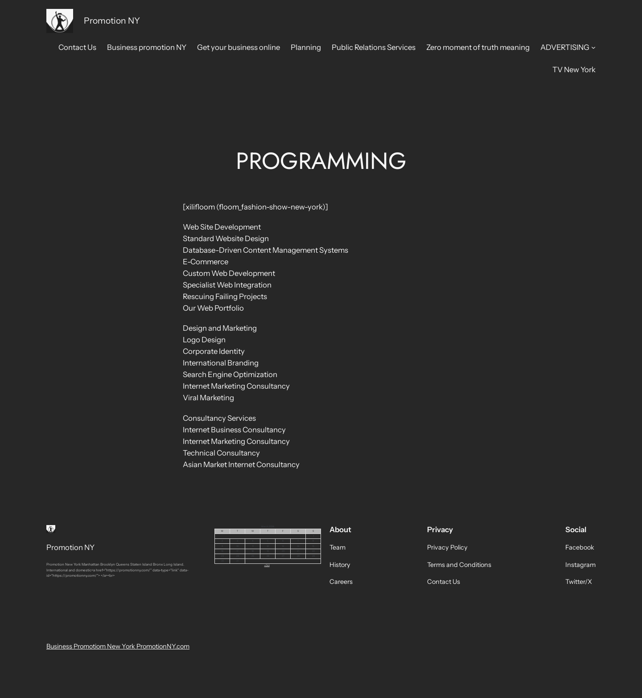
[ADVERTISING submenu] (593, 47)
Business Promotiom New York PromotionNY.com (117, 646)
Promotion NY (112, 20)
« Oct (267, 565)
